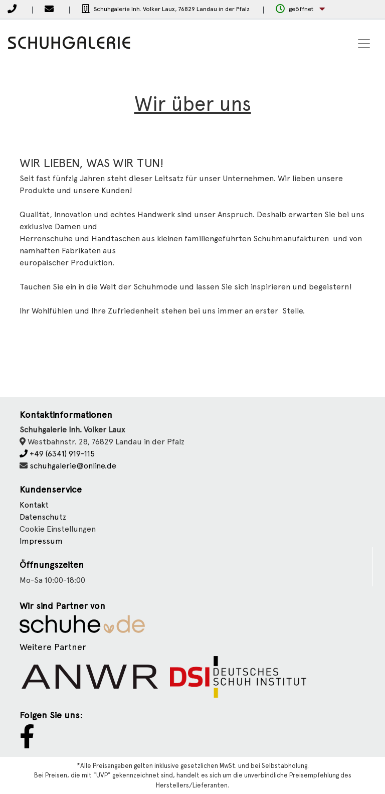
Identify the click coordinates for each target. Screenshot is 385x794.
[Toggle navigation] (363, 43)
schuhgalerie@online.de (73, 465)
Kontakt (34, 505)
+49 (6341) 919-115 (57, 453)
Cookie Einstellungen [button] (58, 529)
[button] (300, 9)
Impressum (41, 541)
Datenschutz (43, 517)
